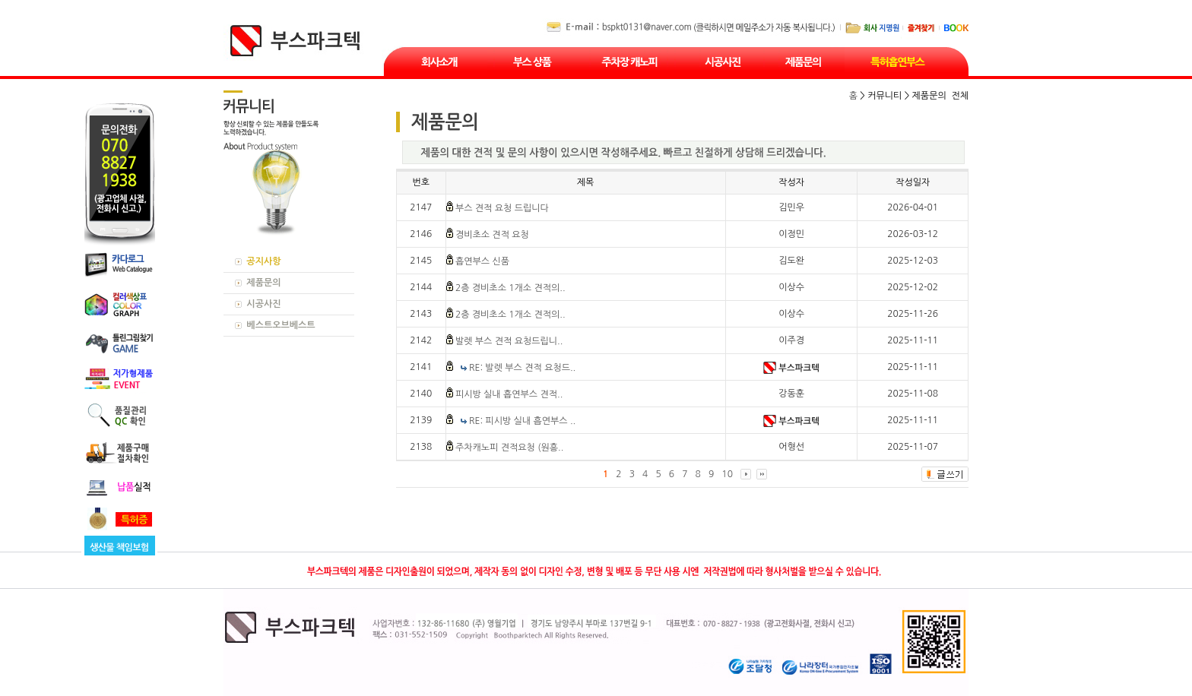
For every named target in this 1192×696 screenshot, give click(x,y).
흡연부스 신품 (482, 261)
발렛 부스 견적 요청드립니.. (509, 341)
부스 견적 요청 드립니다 (502, 208)
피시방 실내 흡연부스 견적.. (509, 394)
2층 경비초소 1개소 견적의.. (510, 288)
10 (727, 474)
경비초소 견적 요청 (492, 234)
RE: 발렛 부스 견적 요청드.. (522, 367)
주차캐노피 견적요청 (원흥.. (509, 447)
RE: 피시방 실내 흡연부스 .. (522, 421)
